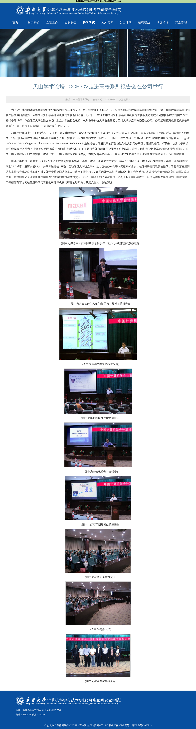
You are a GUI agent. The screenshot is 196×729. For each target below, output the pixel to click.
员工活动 (126, 22)
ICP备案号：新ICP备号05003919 (135, 725)
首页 (15, 22)
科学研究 (89, 22)
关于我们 (33, 22)
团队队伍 (70, 22)
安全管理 (181, 22)
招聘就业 (144, 22)
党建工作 (52, 22)
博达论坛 (163, 22)
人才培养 (107, 22)
